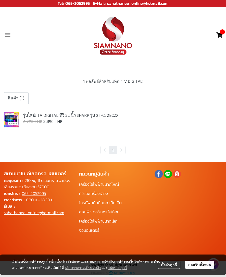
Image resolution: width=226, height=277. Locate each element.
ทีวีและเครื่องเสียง (93, 193)
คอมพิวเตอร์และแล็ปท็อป (99, 212)
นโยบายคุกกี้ (117, 267)
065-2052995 (77, 3)
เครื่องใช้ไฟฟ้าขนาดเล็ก (98, 221)
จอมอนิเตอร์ (89, 230)
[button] (211, 35)
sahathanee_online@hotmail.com (138, 3)
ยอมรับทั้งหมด (199, 264)
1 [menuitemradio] (113, 149)
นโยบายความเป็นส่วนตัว (83, 267)
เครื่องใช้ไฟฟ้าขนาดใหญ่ (99, 184)
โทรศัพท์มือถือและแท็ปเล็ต (100, 203)
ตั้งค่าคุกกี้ (169, 264)
